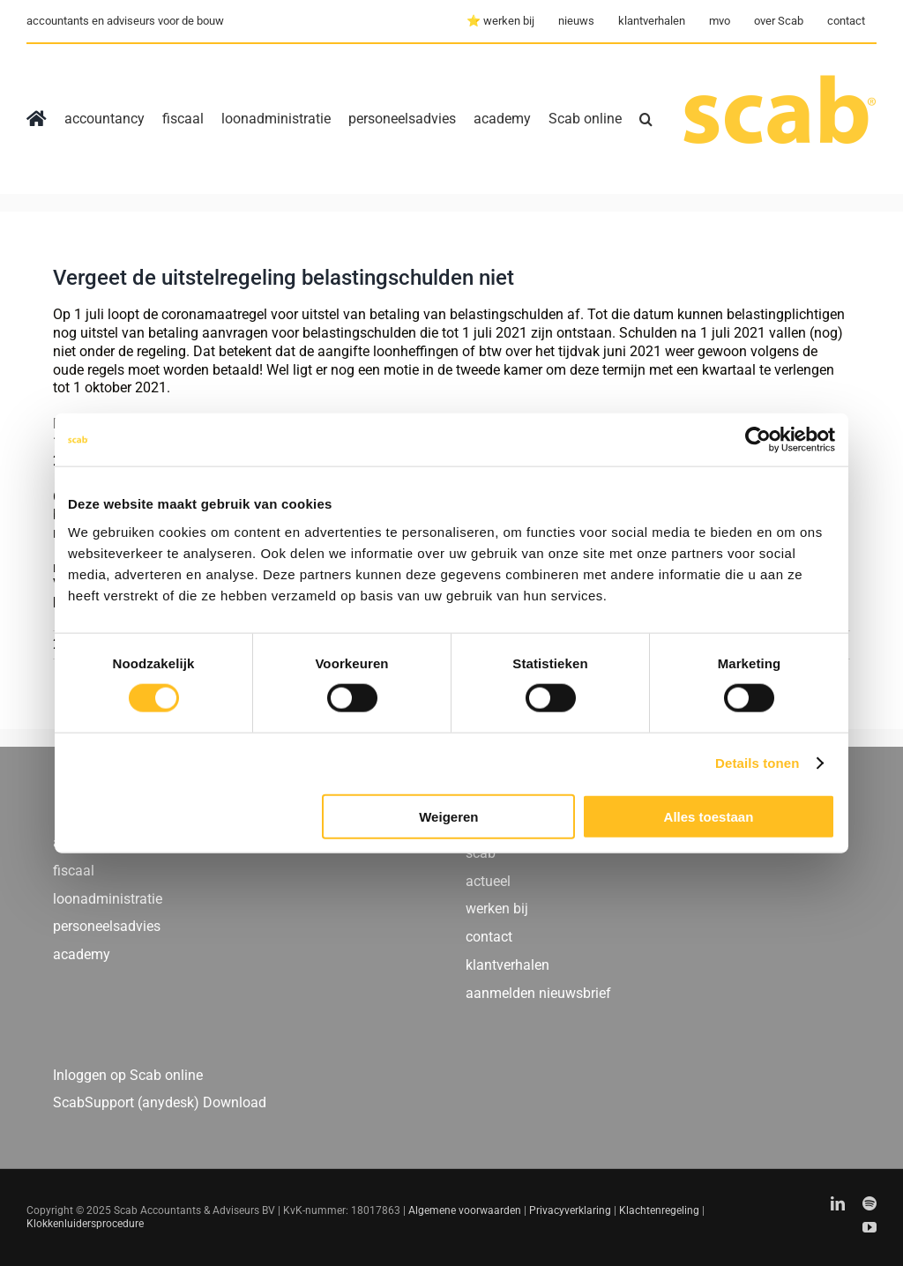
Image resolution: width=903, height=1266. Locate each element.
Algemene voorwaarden (464, 1210)
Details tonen (757, 763)
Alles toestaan (709, 815)
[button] (646, 119)
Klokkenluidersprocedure (85, 1224)
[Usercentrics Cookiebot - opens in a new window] (758, 440)
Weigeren (448, 815)
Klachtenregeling (659, 1210)
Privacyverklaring (570, 1210)
